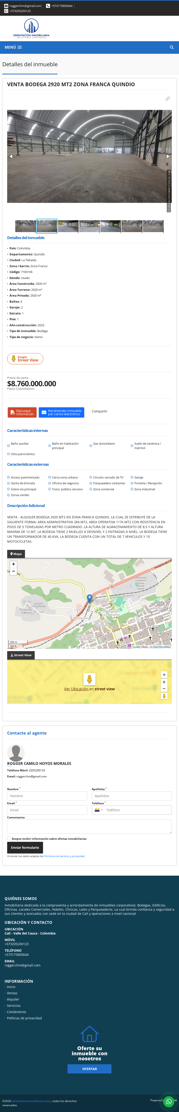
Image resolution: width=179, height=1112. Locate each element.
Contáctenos (16, 1012)
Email (12, 803)
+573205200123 (20, 11)
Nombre (13, 789)
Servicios (14, 1005)
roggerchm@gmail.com (31, 776)
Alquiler (13, 999)
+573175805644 (61, 6)
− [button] (13, 571)
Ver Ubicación (76, 688)
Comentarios (16, 817)
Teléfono (99, 803)
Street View (26, 359)
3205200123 (37, 770)
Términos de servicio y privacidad (64, 856)
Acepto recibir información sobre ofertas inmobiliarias (49, 839)
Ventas (12, 993)
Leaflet (136, 647)
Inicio (11, 987)
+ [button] (13, 564)
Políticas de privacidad (24, 1018)
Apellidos (99, 789)
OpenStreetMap (162, 647)
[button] (167, 98)
